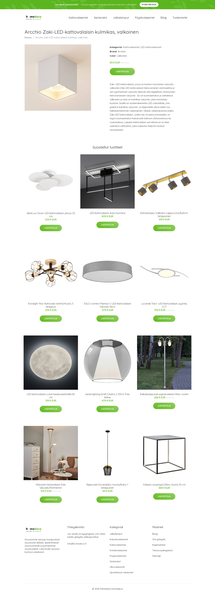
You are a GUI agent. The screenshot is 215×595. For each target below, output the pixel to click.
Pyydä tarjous (149, 4)
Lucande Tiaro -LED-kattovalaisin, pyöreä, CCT (164, 306)
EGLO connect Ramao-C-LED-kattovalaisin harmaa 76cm (107, 306)
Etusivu (28, 38)
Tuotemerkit (180, 18)
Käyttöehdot (158, 545)
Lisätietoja (122, 72)
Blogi (164, 18)
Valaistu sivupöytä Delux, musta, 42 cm (164, 485)
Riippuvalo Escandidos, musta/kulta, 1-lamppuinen (107, 487)
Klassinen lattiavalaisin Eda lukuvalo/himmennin (51, 487)
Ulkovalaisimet (117, 568)
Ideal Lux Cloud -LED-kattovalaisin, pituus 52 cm (51, 216)
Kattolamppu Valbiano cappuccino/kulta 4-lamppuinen (164, 216)
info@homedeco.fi (76, 544)
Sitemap (156, 557)
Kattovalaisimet (78, 18)
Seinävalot (100, 18)
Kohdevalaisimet (118, 551)
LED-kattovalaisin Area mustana (107, 214)
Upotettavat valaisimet (121, 573)
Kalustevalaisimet (119, 540)
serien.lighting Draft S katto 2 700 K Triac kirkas (107, 397)
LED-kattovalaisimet (150, 48)
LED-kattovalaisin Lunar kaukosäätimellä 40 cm (51, 397)
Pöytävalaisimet (145, 18)
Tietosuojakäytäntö (162, 551)
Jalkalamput (121, 18)
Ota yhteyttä (158, 540)
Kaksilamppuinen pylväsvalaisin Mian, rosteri (164, 395)
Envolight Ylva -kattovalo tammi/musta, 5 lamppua (50, 306)
